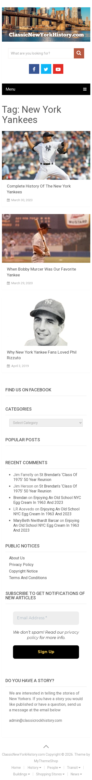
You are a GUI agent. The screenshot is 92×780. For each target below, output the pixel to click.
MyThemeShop (46, 761)
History (34, 768)
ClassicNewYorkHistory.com (23, 754)
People (54, 768)
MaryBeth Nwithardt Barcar (36, 520)
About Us (17, 558)
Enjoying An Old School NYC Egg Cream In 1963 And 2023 (47, 500)
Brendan (20, 497)
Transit (73, 768)
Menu (10, 89)
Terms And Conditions (28, 577)
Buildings (21, 774)
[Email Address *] (46, 618)
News (76, 774)
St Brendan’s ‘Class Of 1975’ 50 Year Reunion (45, 477)
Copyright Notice (23, 571)
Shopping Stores (50, 774)
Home (16, 768)
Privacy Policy (21, 564)
